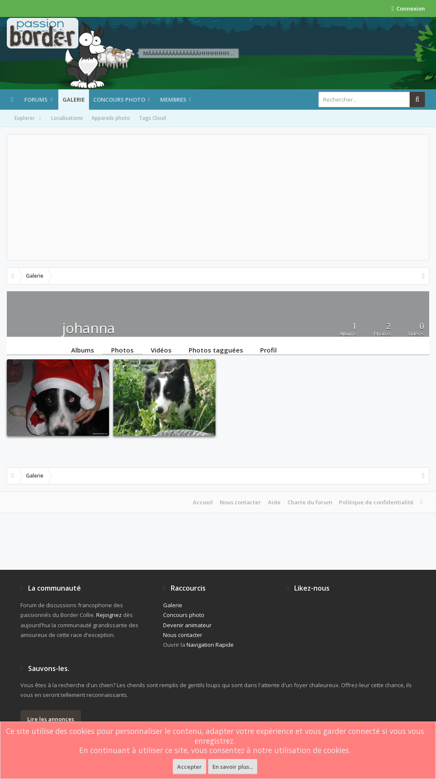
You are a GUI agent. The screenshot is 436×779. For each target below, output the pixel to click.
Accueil (203, 502)
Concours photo (119, 99)
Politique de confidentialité (376, 502)
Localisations (67, 118)
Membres (173, 99)
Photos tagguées (216, 349)
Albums (82, 349)
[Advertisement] (218, 197)
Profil (268, 349)
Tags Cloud (152, 118)
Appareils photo (111, 118)
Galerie (74, 99)
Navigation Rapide (210, 644)
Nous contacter (240, 502)
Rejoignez (109, 615)
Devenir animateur (187, 625)
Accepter (189, 766)
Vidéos (161, 349)
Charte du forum (309, 502)
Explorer (28, 118)
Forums (36, 99)
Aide (274, 502)
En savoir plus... (232, 766)
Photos (122, 349)
